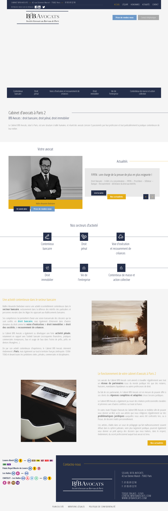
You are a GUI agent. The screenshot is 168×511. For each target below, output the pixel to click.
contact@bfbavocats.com (136, 495)
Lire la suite (98, 193)
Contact (155, 4)
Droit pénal (36, 92)
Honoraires (135, 4)
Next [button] (152, 196)
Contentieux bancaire (18, 92)
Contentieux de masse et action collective (142, 92)
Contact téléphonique (148, 17)
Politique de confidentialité (102, 506)
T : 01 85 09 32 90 (129, 482)
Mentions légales (76, 506)
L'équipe (125, 4)
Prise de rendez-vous (125, 17)
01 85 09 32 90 (70, 2)
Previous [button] (145, 196)
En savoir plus (22, 209)
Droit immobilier (95, 92)
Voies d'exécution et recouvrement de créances (64, 92)
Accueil (117, 4)
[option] (122, 183)
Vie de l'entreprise (113, 92)
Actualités (146, 4)
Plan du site (58, 506)
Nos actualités (116, 196)
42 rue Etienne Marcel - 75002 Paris (37, 2)
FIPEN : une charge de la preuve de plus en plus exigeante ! (121, 175)
